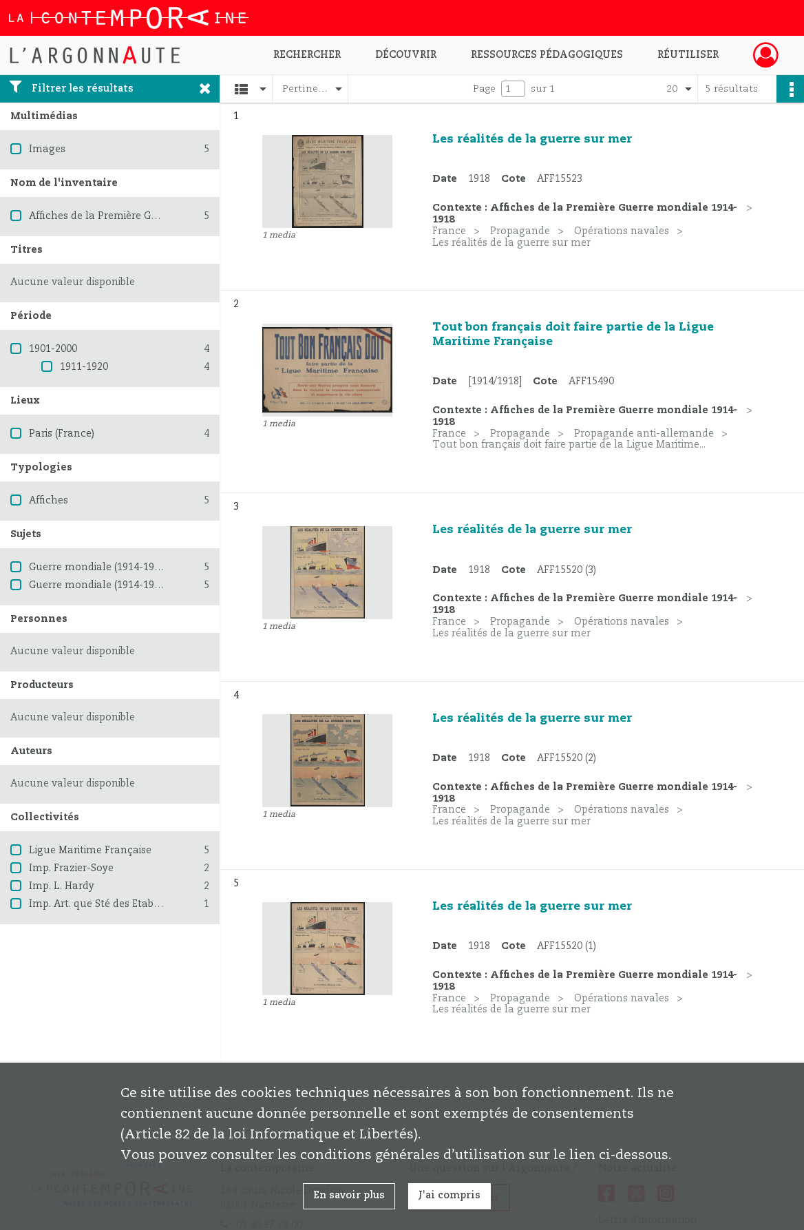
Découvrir (405, 55)
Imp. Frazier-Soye (71, 868)
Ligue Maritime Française (90, 850)
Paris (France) (61, 434)
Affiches (48, 500)
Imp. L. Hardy (61, 886)
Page (484, 89)
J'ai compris (449, 1195)
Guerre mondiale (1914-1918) (98, 567)
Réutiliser (688, 55)
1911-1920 (84, 367)
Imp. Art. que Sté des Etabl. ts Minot (115, 904)
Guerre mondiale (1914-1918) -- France (122, 585)
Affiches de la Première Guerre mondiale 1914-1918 (153, 216)
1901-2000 (53, 349)
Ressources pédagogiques (547, 55)
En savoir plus (349, 1195)
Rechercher (307, 55)
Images (47, 149)
